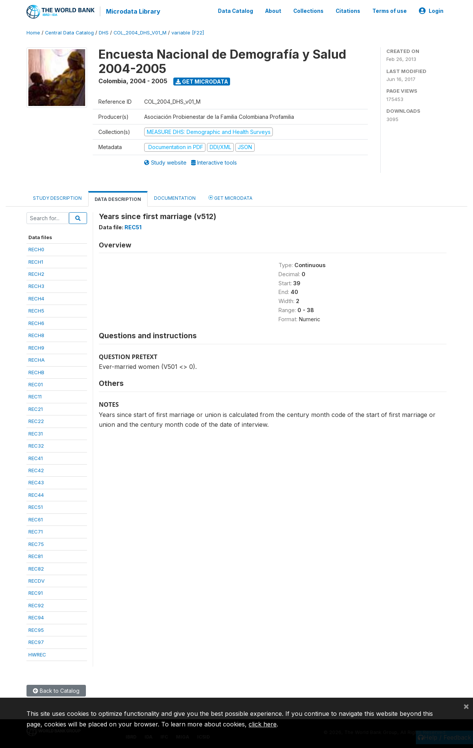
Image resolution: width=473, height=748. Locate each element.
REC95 (36, 629)
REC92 (36, 605)
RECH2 (36, 273)
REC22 (36, 421)
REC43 (36, 482)
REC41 (35, 457)
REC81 (35, 556)
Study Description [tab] (57, 197)
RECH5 (36, 310)
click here (263, 724)
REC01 (35, 384)
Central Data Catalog (69, 32)
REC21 (35, 408)
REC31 (35, 433)
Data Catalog (235, 11)
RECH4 (36, 298)
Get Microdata (202, 81)
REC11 (35, 396)
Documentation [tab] (175, 197)
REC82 (36, 568)
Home (33, 32)
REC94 (36, 617)
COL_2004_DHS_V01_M (140, 32)
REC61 (35, 519)
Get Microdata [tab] (230, 197)
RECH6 (36, 322)
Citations (348, 11)
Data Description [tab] (118, 198)
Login (431, 11)
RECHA (36, 359)
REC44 (36, 494)
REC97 (36, 642)
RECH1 (35, 261)
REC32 (36, 445)
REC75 (36, 543)
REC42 (36, 470)
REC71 (35, 531)
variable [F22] (187, 32)
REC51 (35, 507)
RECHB (36, 372)
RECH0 (36, 249)
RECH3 (36, 286)
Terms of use (389, 11)
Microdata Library (132, 11)
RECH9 (36, 347)
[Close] (466, 706)
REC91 (35, 592)
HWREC (37, 654)
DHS (104, 32)
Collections (308, 11)
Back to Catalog (56, 690)
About (273, 11)
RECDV (36, 580)
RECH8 (36, 335)
